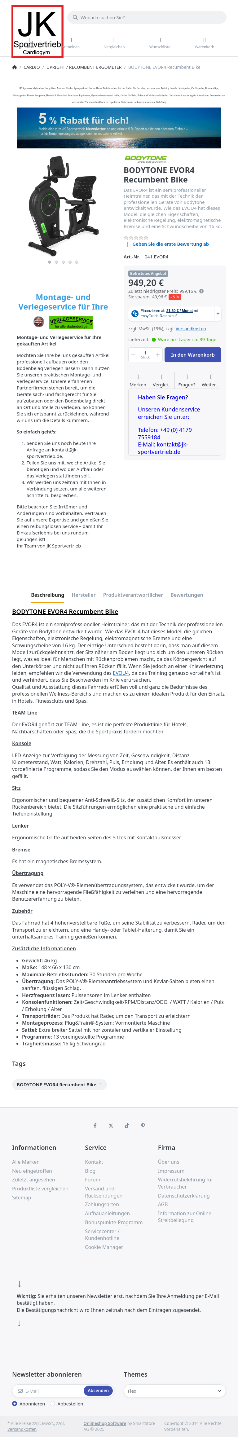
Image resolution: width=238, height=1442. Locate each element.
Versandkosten (191, 329)
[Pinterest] (143, 1125)
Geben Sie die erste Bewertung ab (170, 244)
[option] (59, 1084)
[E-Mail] (47, 1390)
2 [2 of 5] (56, 262)
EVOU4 (121, 673)
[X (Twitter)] (111, 1125)
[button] (133, 354)
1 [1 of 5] (49, 262)
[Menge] (145, 354)
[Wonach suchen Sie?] (147, 17)
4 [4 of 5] (70, 262)
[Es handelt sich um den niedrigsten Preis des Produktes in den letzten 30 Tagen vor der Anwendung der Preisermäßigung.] (201, 291)
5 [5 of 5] (76, 262)
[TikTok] (127, 1125)
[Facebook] (95, 1125)
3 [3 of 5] (63, 262)
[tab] (47, 595)
